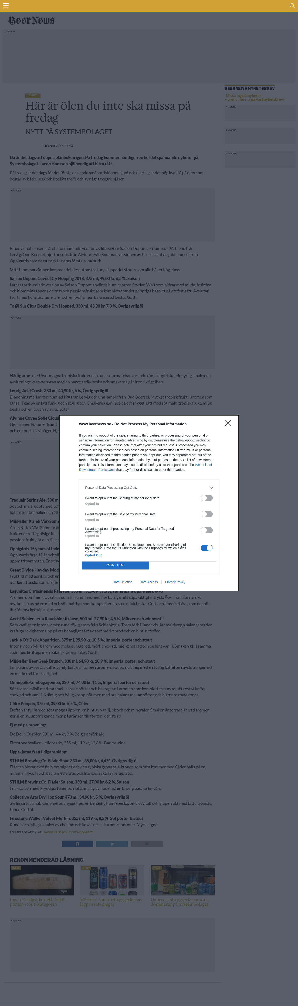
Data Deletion (122, 582)
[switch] (207, 498)
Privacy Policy (175, 582)
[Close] (229, 424)
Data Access (149, 582)
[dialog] (149, 503)
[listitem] (149, 487)
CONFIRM (115, 565)
